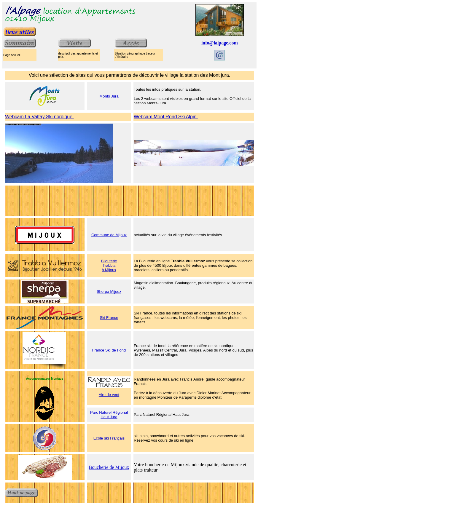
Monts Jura (108, 96)
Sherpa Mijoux (109, 291)
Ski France (109, 317)
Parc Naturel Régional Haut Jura (109, 414)
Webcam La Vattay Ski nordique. (39, 116)
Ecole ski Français (109, 438)
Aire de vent (109, 394)
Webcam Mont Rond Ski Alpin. (166, 116)
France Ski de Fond (109, 350)
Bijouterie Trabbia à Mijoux (109, 265)
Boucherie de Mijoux (109, 467)
